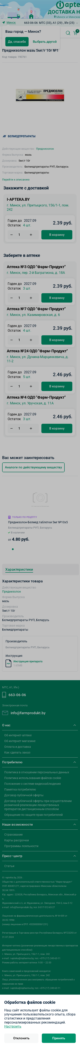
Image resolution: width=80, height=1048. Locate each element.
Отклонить (21, 1038)
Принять (58, 1038)
